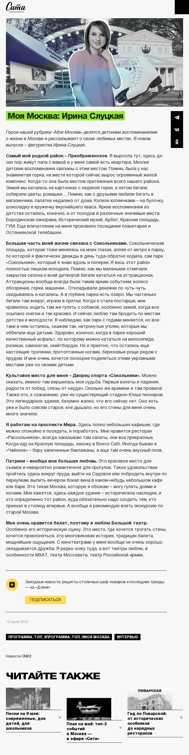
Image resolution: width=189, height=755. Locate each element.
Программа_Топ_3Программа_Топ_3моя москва (59, 637)
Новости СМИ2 (19, 656)
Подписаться (45, 600)
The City (16, 7)
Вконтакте (177, 129)
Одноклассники (177, 142)
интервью (127, 637)
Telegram (177, 117)
